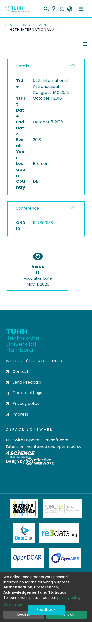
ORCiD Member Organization (62, 508)
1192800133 (43, 223)
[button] (69, 9)
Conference (27, 208)
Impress (17, 414)
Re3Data (59, 533)
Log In (61, 8)
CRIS (25, 25)
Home (9, 25)
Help (53, 8)
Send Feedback (24, 382)
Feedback (46, 609)
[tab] (46, 66)
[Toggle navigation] (81, 8)
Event (43, 25)
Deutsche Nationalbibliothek (24, 508)
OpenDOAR (27, 558)
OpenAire (65, 558)
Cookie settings (24, 393)
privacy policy (69, 597)
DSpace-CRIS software (46, 440)
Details (22, 66)
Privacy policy (22, 403)
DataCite (23, 533)
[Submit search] (46, 8)
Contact (17, 371)
